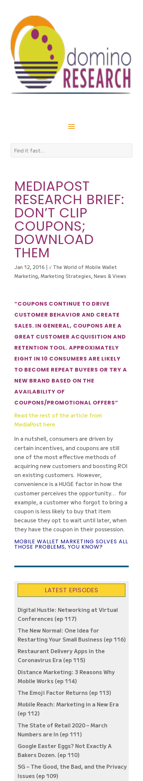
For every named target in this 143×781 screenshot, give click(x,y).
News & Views (110, 276)
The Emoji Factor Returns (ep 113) (64, 692)
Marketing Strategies (66, 276)
